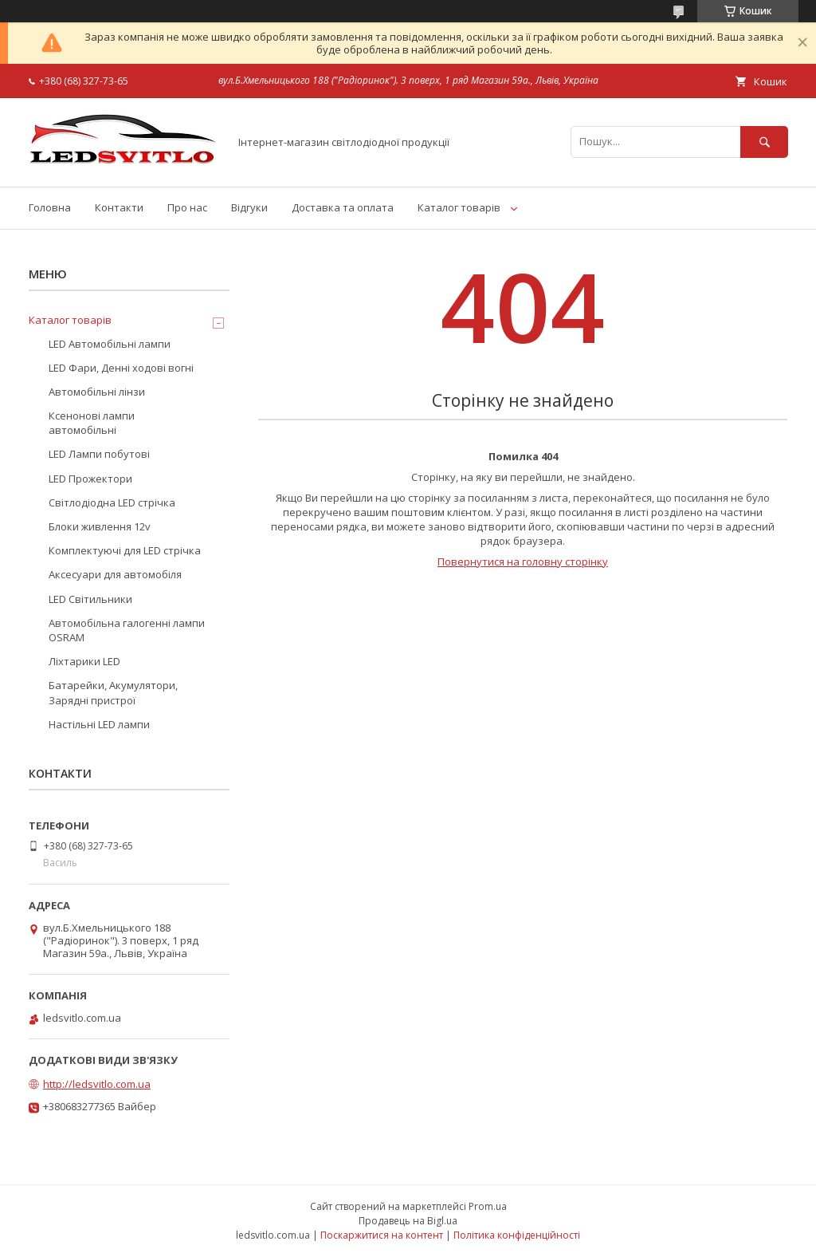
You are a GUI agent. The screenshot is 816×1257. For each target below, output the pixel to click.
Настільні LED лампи (99, 724)
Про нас (187, 207)
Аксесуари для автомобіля (115, 574)
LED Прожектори (90, 478)
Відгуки (249, 207)
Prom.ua (488, 1206)
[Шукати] (764, 141)
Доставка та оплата (343, 207)
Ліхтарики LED (84, 661)
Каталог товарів (459, 207)
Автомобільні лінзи (97, 391)
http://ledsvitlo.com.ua (97, 1084)
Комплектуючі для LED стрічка (125, 550)
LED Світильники (90, 599)
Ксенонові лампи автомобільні (92, 422)
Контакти (119, 207)
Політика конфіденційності (516, 1235)
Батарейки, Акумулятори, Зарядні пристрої (113, 692)
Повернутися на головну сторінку (522, 561)
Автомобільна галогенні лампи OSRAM (127, 630)
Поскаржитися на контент (381, 1235)
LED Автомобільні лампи (110, 344)
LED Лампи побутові (99, 454)
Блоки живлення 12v (100, 526)
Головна (50, 207)
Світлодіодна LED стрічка (112, 502)
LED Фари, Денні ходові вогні (121, 368)
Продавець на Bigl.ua (408, 1220)
